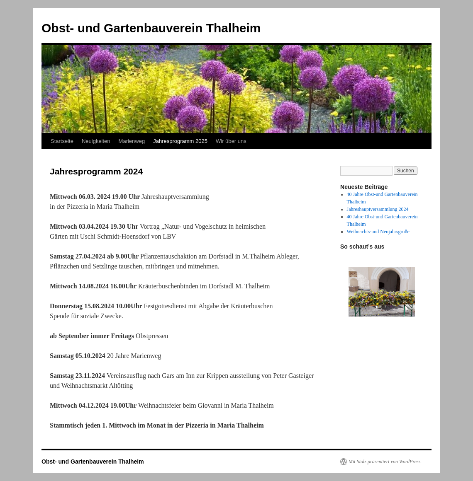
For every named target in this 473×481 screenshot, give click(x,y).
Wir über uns (231, 141)
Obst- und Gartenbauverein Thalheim (151, 28)
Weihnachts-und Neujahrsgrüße (378, 231)
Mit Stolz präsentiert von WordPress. (385, 461)
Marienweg (132, 141)
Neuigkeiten (96, 141)
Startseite (62, 141)
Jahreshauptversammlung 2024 (378, 209)
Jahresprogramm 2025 (180, 141)
